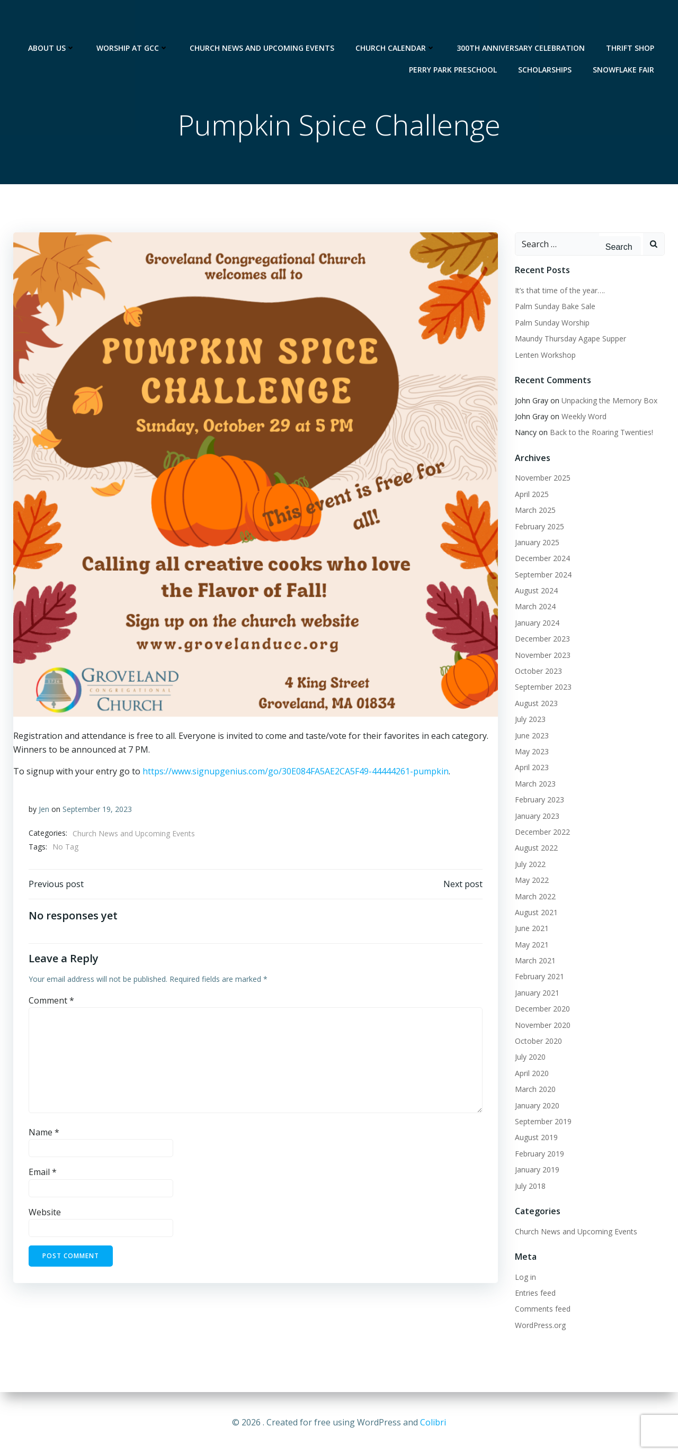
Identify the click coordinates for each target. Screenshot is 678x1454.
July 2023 (529, 720)
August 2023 (535, 703)
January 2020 (536, 1105)
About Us (52, 21)
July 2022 (529, 864)
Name (44, 1134)
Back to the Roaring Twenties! (601, 433)
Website (45, 1214)
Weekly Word (583, 417)
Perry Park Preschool (453, 43)
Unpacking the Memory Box (609, 400)
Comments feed (542, 1309)
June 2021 (531, 929)
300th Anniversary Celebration (521, 21)
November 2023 (542, 655)
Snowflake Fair (624, 43)
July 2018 (529, 1186)
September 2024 (542, 575)
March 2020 (534, 1090)
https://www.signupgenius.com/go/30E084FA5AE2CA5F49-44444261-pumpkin (295, 772)
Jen (44, 811)
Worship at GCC (133, 21)
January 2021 (536, 993)
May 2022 (531, 880)
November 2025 (542, 478)
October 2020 (537, 1041)
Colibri (433, 1422)
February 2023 (539, 800)
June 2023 (531, 735)
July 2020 (529, 1057)
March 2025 (534, 510)
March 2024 (534, 607)
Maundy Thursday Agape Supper (570, 339)
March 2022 (534, 896)
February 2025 (539, 526)
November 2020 (542, 1025)
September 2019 (542, 1122)
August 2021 (535, 912)
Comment (51, 1002)
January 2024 (536, 623)
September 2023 (542, 687)
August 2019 (535, 1138)
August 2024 (535, 591)
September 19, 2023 (97, 811)
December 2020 (541, 1009)
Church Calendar (396, 21)
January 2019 (536, 1170)
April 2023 (531, 768)
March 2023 (534, 784)
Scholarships (545, 43)
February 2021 (539, 977)
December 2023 (541, 639)
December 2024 (541, 559)
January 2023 (536, 816)
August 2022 (535, 848)
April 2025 (531, 494)
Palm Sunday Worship (551, 323)
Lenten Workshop (544, 355)
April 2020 (531, 1073)
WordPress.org (539, 1325)
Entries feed (534, 1293)
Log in (525, 1277)
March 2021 (534, 961)
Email (43, 1174)
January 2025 (536, 543)
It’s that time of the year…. (559, 291)
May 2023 (531, 752)
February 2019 (539, 1154)
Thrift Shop (630, 21)
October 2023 (537, 671)
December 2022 (541, 832)
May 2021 (531, 945)
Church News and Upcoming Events (262, 21)
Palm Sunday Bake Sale (554, 307)
